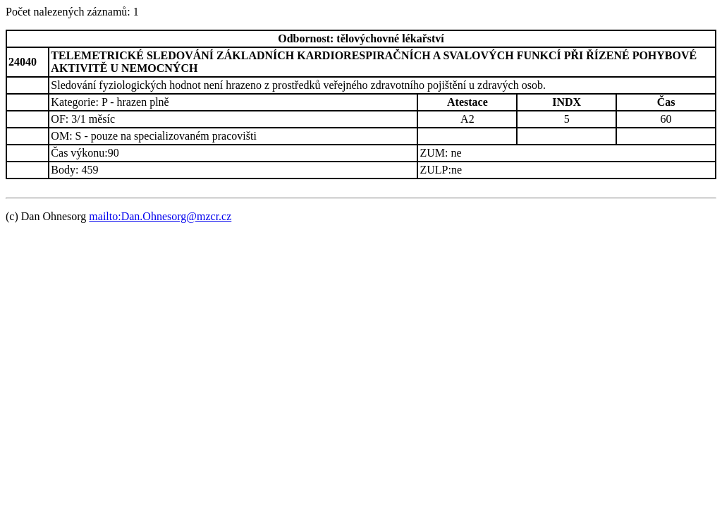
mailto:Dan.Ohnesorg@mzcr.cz (160, 216)
